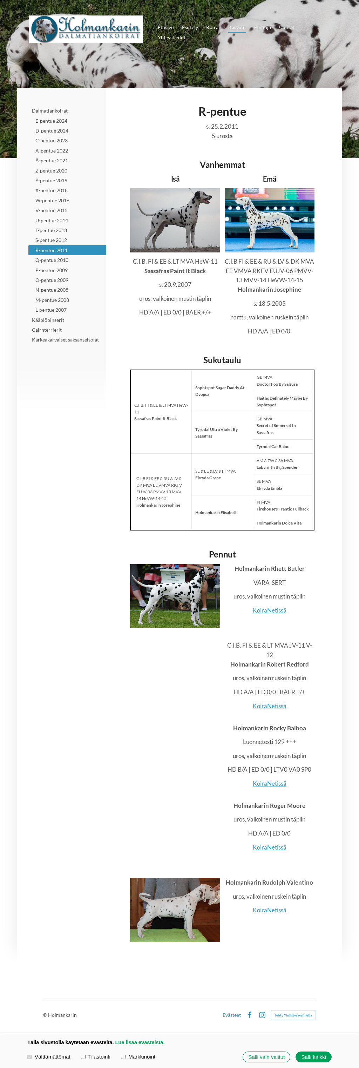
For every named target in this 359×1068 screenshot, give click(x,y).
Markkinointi (139, 1057)
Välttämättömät (48, 1057)
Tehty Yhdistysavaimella (293, 1015)
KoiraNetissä (269, 610)
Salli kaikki (314, 1057)
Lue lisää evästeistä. (139, 1042)
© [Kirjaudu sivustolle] (45, 1015)
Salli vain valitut (266, 1057)
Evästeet (232, 1015)
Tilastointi (95, 1057)
